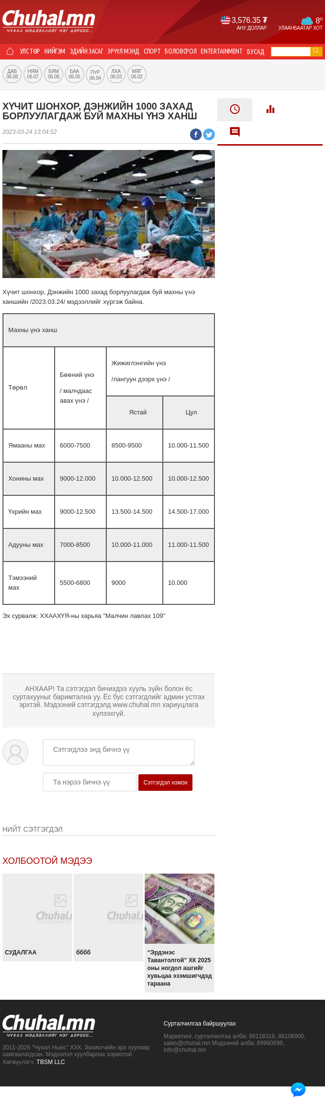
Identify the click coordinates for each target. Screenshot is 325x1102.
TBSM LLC (51, 1077)
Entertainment (230, 52)
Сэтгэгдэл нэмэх (165, 798)
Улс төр (31, 52)
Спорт (157, 52)
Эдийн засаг (89, 52)
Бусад (13, 67)
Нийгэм (57, 52)
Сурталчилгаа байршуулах (200, 1039)
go (316, 50)
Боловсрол (187, 52)
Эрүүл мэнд (127, 52)
